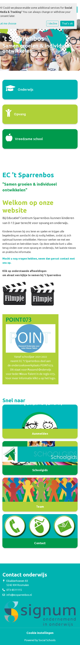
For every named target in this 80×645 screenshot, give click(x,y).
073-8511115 (14, 589)
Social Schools (47, 640)
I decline (52, 23)
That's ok (67, 23)
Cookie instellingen (40, 632)
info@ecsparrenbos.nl (19, 594)
